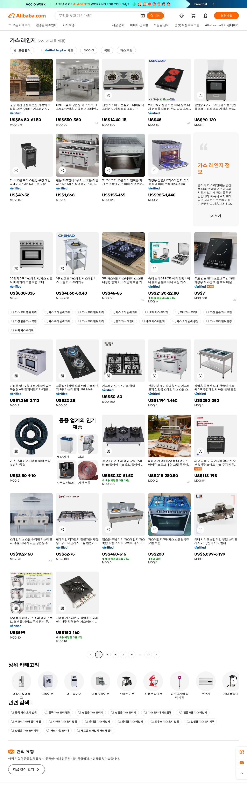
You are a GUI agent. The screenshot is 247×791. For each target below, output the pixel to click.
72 (148, 654)
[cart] (194, 16)
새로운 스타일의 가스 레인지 (94, 730)
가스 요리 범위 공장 (185, 321)
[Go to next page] (156, 654)
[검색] (155, 15)
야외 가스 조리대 (22, 330)
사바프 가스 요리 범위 (63, 721)
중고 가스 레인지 (123, 321)
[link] (241, 752)
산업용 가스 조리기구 (200, 721)
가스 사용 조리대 (57, 730)
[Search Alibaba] (98, 15)
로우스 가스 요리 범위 (165, 721)
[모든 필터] (22, 50)
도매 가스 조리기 (156, 312)
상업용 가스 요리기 (90, 712)
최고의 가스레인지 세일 (26, 721)
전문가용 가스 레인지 (193, 712)
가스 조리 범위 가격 (57, 321)
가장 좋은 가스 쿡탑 (219, 312)
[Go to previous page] (90, 654)
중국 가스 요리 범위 (24, 712)
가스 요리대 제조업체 (157, 712)
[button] (142, 15)
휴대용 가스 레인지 (97, 721)
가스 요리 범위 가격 (24, 312)
